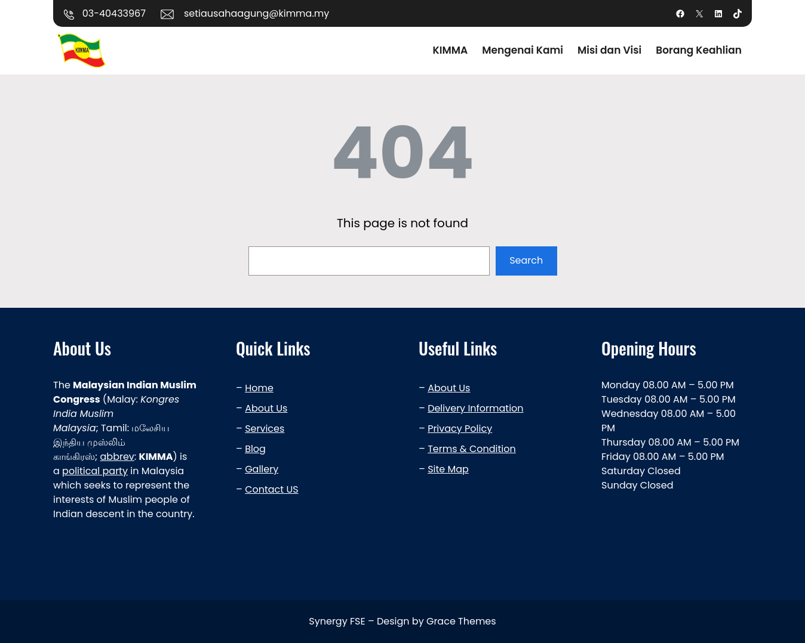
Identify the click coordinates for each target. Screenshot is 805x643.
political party (95, 471)
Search (526, 260)
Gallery (261, 469)
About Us (266, 408)
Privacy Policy (460, 428)
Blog (255, 449)
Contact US (271, 489)
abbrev (117, 456)
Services (264, 428)
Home (259, 388)
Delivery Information (475, 408)
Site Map (448, 469)
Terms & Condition (472, 449)
